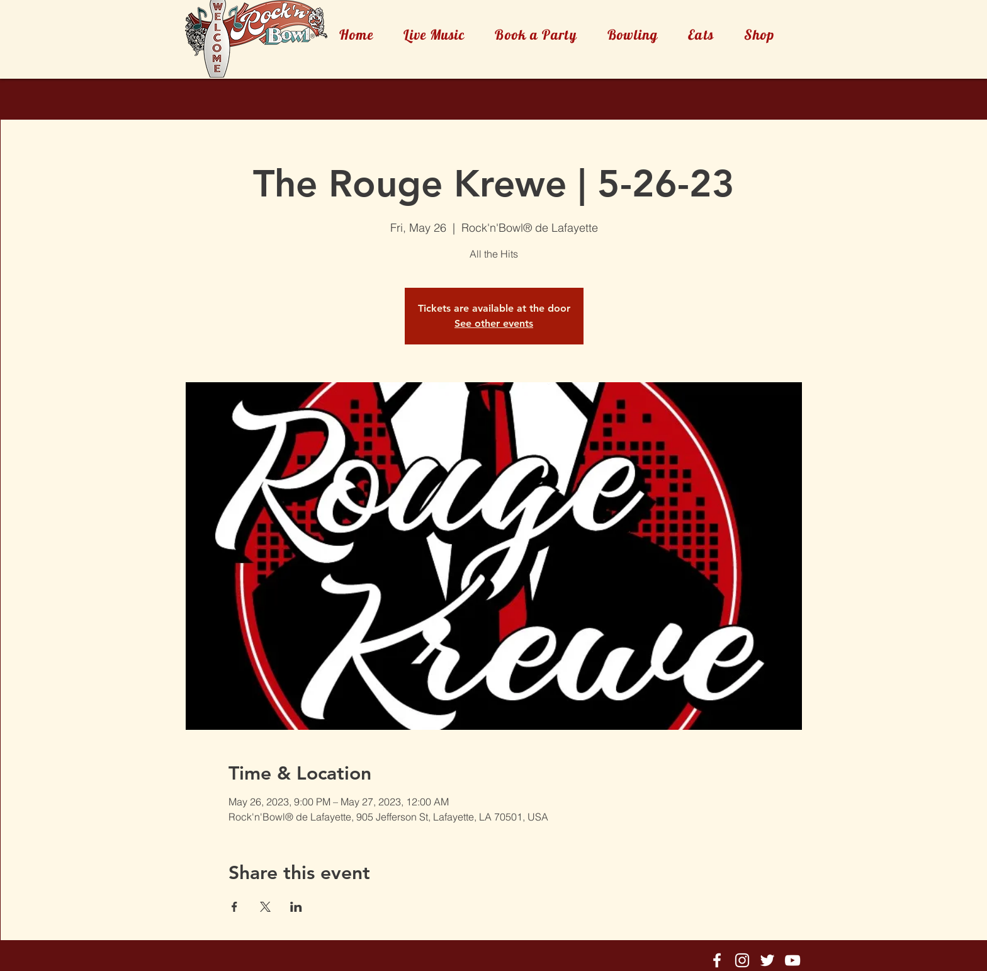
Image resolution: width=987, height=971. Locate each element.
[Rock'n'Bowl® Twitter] (767, 960)
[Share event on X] (265, 907)
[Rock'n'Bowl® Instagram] (742, 960)
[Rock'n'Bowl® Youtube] (792, 960)
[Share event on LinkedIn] (296, 907)
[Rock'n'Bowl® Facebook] (717, 960)
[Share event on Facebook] (234, 907)
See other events (493, 323)
